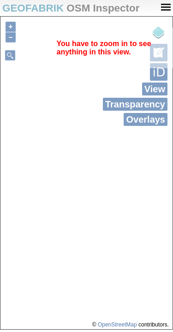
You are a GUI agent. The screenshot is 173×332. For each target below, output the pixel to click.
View (154, 89)
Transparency (135, 104)
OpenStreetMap (117, 324)
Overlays (145, 119)
